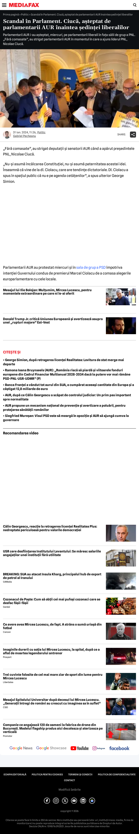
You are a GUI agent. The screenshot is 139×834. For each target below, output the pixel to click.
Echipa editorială (15, 774)
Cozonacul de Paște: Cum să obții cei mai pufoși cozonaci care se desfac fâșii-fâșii (51, 601)
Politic (25, 14)
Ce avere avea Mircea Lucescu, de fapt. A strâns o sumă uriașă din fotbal (52, 626)
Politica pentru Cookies (47, 774)
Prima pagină (11, 14)
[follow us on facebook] (119, 748)
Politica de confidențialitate (117, 774)
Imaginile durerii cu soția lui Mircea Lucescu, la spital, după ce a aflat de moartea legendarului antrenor (51, 651)
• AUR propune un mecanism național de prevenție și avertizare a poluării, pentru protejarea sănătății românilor (64, 408)
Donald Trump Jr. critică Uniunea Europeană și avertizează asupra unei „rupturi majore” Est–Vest (53, 320)
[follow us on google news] (21, 748)
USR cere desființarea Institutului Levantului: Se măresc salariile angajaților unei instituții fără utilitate (52, 553)
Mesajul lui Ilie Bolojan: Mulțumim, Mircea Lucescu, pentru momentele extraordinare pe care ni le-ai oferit (47, 291)
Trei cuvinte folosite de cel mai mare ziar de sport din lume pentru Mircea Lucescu (52, 676)
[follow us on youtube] (79, 748)
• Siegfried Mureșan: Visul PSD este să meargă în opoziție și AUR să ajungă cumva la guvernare (66, 418)
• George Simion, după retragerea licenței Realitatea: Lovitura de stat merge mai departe (63, 362)
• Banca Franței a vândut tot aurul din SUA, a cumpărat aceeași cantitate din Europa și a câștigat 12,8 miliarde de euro (68, 387)
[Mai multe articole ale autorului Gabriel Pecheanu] (7, 135)
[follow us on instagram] (98, 748)
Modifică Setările (70, 789)
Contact (69, 780)
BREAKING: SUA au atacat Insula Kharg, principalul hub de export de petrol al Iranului (52, 576)
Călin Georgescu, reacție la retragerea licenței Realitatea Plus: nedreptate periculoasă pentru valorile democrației (50, 528)
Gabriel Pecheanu (24, 136)
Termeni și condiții (80, 774)
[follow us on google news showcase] (51, 748)
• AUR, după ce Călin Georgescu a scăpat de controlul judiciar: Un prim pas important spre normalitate (67, 397)
